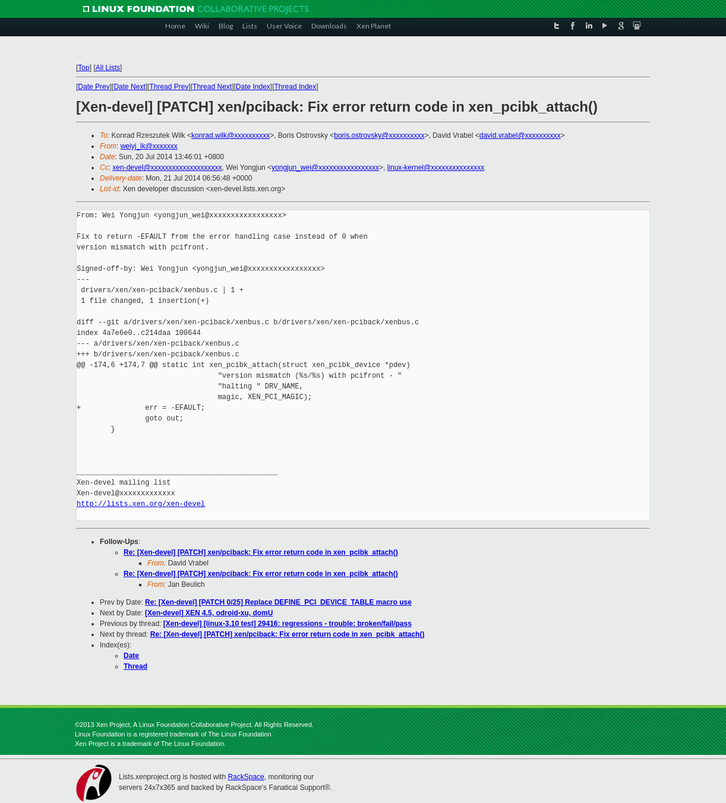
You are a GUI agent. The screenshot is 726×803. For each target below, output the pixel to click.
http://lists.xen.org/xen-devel (141, 504)
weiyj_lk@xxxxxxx (149, 146)
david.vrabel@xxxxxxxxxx (520, 135)
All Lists (108, 68)
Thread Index (295, 87)
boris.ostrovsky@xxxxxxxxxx (379, 135)
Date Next (129, 87)
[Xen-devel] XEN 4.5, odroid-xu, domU (209, 613)
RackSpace (246, 777)
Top (83, 68)
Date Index (253, 87)
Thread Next (212, 87)
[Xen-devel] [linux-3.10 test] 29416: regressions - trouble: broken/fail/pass (287, 623)
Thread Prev (168, 87)
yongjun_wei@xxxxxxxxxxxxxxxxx (325, 167)
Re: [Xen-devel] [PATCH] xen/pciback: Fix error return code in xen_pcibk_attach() (261, 552)
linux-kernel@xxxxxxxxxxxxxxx (436, 167)
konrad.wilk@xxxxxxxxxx (230, 135)
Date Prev (93, 87)
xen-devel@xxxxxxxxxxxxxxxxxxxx (167, 167)
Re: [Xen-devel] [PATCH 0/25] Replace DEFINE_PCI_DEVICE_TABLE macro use (278, 602)
